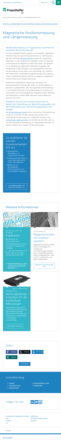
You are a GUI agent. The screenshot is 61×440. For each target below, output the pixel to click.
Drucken (24, 364)
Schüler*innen (14, 388)
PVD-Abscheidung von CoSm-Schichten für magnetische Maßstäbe (17, 266)
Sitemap (8, 421)
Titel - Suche (53, 2)
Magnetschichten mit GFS (44, 265)
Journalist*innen (14, 385)
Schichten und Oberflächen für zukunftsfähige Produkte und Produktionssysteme (30, 24)
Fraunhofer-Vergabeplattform (17, 416)
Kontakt (34, 421)
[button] (11, 352)
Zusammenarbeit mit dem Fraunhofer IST (16, 186)
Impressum (34, 416)
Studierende (38, 385)
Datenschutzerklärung (39, 418)
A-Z (7, 423)
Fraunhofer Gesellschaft (12, 2)
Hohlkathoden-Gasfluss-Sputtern (17, 120)
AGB (7, 418)
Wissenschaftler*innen (41, 383)
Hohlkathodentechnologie (18, 112)
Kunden (11, 383)
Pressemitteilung (14, 326)
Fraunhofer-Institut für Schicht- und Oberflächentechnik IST (22, 17)
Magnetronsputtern (27, 58)
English (44, 2)
